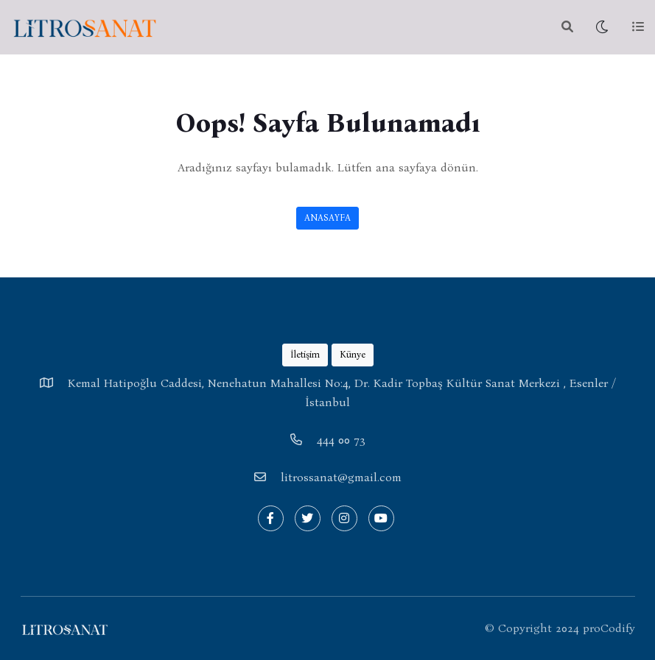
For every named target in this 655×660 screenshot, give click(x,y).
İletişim (305, 354)
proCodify (609, 628)
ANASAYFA (327, 217)
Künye (352, 354)
